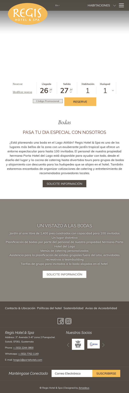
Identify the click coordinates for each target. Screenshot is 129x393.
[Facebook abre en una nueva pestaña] (61, 320)
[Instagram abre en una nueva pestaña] (68, 320)
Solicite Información (64, 184)
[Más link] (120, 5)
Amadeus (84, 387)
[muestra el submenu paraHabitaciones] (96, 5)
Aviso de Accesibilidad (101, 308)
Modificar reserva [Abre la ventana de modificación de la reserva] (22, 92)
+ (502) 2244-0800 (23, 347)
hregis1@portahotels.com (27, 359)
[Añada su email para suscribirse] (72, 373)
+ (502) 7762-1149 (28, 353)
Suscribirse (106, 373)
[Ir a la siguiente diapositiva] (103, 345)
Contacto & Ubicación (20, 308)
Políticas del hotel (49, 308)
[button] (46, 88)
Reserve (80, 102)
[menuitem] (80, 5)
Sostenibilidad (73, 308)
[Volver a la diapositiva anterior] (68, 345)
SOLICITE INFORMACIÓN (64, 274)
